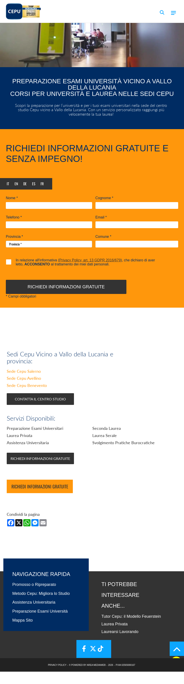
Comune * (103, 236)
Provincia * (14, 236)
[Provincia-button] (49, 244)
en (16, 183)
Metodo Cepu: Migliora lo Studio (41, 606)
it (8, 183)
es (33, 183)
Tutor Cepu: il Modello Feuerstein (131, 629)
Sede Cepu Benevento (27, 397)
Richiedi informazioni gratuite (39, 499)
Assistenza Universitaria (33, 615)
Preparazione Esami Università (40, 624)
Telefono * (14, 217)
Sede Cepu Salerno (24, 383)
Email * (101, 217)
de (25, 183)
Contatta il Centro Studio (40, 411)
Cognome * (104, 198)
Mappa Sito (22, 633)
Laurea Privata (115, 636)
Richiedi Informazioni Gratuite (40, 471)
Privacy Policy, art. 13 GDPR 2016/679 (90, 260)
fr (42, 183)
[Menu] (173, 13)
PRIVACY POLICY (57, 677)
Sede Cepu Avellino (24, 390)
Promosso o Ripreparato (34, 597)
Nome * (12, 198)
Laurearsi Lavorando (120, 644)
